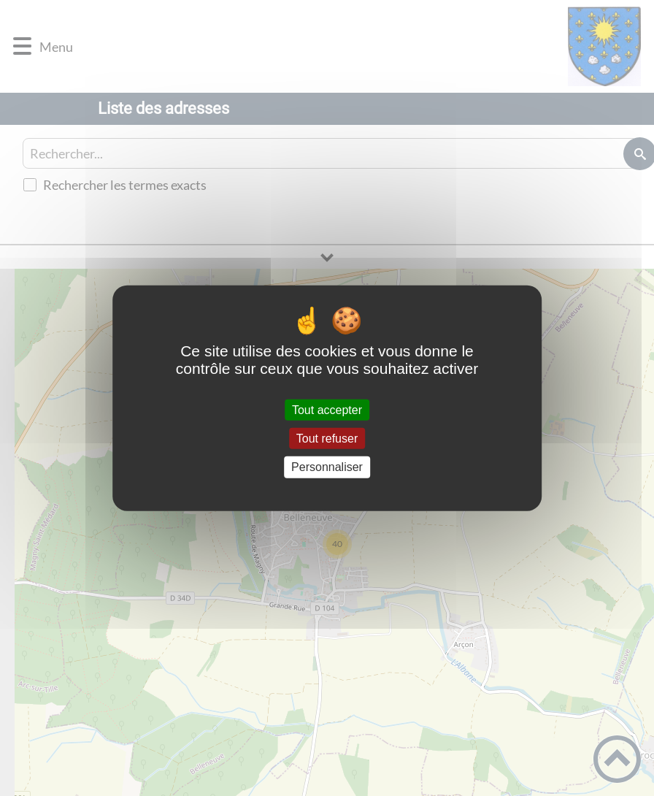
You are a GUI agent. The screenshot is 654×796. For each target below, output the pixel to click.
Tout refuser (327, 438)
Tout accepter (327, 410)
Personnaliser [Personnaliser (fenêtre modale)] (327, 467)
